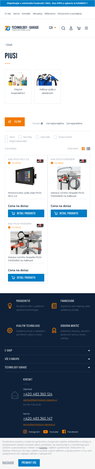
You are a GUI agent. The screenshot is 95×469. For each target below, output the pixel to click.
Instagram (34, 431)
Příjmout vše (29, 462)
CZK (51, 28)
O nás (8, 13)
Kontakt (26, 13)
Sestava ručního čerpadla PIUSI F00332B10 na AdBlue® (25, 259)
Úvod (9, 44)
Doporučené (63, 137)
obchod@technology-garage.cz (40, 400)
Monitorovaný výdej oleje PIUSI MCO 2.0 (25, 194)
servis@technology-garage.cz (39, 424)
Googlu (43, 447)
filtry (14, 122)
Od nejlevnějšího (55, 123)
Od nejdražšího (74, 123)
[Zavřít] (87, 3)
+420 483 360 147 (37, 419)
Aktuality (37, 13)
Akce (10, 137)
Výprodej (43, 137)
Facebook (72, 431)
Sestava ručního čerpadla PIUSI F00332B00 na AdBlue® (67, 194)
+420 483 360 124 (37, 394)
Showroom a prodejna (70, 13)
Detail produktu (23, 214)
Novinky (25, 137)
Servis (16, 13)
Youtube (53, 431)
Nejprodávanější (16, 141)
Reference (50, 13)
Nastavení (8, 462)
